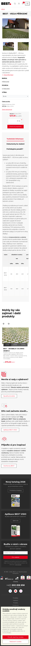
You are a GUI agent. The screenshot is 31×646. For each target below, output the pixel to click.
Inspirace (15, 600)
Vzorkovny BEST (8, 466)
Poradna (15, 603)
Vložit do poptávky (15, 126)
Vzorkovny (15, 605)
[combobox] (15, 96)
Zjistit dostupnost (7, 109)
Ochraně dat (18, 564)
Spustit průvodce (9, 396)
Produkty (15, 598)
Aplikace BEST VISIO (10, 430)
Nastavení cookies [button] (15, 641)
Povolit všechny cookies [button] (15, 637)
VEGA (3, 9)
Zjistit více (15, 520)
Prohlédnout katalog (15, 490)
